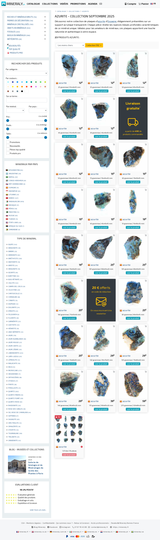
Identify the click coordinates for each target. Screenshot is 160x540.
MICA (11, 367)
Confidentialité (48, 523)
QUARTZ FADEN (15, 395)
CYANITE (12, 300)
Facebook (52, 527)
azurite (61, 82)
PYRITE (12, 384)
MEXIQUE (14, 205)
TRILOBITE (13, 437)
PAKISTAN (14, 212)
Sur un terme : (12, 96)
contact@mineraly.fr (99, 527)
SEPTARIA (13, 416)
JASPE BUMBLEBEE (17, 339)
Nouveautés (14, 45)
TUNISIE (13, 219)
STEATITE (13, 430)
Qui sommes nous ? (64, 523)
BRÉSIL (13, 177)
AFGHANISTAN (16, 170)
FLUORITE (13, 318)
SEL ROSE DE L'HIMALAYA (19, 412)
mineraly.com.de (58, 532)
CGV (22, 523)
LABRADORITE (15, 353)
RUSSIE (13, 215)
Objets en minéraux (18, 28)
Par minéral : (11, 106)
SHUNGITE (13, 419)
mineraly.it (76, 532)
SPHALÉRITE (14, 426)
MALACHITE (14, 363)
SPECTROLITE (14, 423)
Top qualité (13, 49)
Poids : (9, 125)
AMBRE (12, 251)
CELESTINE (14, 290)
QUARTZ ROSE (15, 402)
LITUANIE (14, 194)
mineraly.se (137, 532)
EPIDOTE (13, 311)
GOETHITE (13, 325)
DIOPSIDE (13, 304)
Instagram (64, 527)
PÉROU (13, 208)
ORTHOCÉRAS (15, 377)
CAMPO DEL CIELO (16, 286)
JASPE (12, 335)
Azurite (85, 11)
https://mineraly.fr (121, 527)
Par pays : (33, 106)
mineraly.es (91, 532)
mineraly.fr (22, 532)
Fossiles (13, 31)
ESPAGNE (14, 187)
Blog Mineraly (38, 527)
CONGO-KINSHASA (17, 180)
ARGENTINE (15, 173)
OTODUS (13, 381)
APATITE (13, 265)
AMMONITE (14, 255)
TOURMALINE (15, 433)
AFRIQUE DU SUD (16, 226)
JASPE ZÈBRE (15, 349)
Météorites (14, 39)
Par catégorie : (12, 69)
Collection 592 (94, 45)
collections (74, 11)
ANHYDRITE (14, 262)
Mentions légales (33, 523)
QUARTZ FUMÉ (15, 398)
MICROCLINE (15, 370)
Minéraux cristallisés (20, 24)
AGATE (12, 244)
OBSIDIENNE (14, 374)
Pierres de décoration (20, 20)
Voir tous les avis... (38, 510)
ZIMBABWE (14, 229)
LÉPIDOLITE (14, 360)
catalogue (61, 11)
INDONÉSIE (14, 191)
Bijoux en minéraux (18, 35)
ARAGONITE (14, 269)
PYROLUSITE (14, 388)
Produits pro (15, 52)
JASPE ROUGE (15, 342)
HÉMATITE (13, 328)
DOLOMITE (14, 307)
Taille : (9, 134)
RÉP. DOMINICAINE (17, 184)
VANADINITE (14, 440)
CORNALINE (14, 297)
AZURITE (13, 272)
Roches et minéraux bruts (22, 17)
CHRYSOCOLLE (15, 293)
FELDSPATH (13, 314)
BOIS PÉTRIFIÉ (15, 279)
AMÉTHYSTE (15, 258)
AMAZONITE (14, 248)
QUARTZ (13, 391)
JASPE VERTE (14, 346)
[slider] (7, 120)
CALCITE (13, 283)
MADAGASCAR (16, 201)
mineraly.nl (106, 532)
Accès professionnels (100, 523)
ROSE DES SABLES (17, 409)
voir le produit (69, 91)
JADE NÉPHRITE (15, 332)
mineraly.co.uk (39, 532)
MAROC (13, 198)
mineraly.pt (122, 532)
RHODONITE (14, 405)
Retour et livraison (81, 523)
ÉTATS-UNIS (15, 222)
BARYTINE (13, 276)
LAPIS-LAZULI (15, 356)
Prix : (8, 117)
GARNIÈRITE (14, 321)
